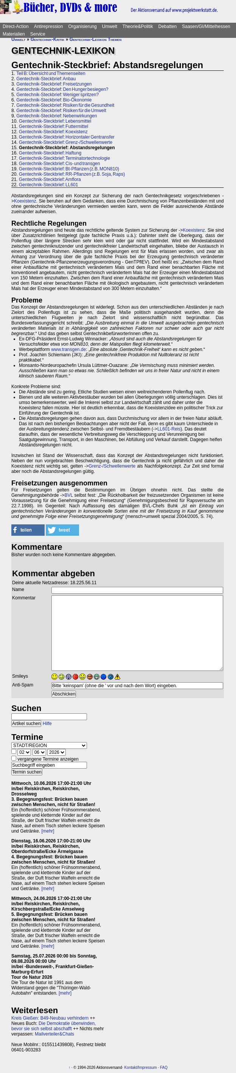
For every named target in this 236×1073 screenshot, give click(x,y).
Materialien (14, 34)
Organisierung (82, 26)
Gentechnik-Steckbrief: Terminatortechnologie (64, 158)
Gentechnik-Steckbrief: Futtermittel (53, 126)
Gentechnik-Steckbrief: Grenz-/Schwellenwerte (65, 142)
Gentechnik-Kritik (48, 39)
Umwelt (109, 26)
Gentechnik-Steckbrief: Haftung (50, 153)
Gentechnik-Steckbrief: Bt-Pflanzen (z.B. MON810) (69, 169)
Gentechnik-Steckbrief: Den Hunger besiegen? (62, 89)
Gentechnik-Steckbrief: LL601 (48, 184)
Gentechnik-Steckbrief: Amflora (50, 179)
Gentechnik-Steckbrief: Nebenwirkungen (56, 116)
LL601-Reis (168, 429)
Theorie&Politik (138, 26)
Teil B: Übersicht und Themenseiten (50, 73)
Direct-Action (16, 26)
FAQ (164, 1067)
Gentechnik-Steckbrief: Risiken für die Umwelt (61, 110)
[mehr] (47, 831)
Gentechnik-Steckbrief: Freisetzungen (54, 84)
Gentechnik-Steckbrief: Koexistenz (53, 131)
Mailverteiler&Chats (54, 1034)
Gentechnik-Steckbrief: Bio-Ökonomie (54, 100)
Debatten (167, 26)
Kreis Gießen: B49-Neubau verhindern (49, 1018)
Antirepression (48, 26)
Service (37, 34)
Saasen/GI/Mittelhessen (206, 26)
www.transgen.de (68, 349)
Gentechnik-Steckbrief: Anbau (46, 78)
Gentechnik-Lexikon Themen (96, 39)
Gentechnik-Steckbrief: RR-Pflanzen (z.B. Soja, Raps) (72, 174)
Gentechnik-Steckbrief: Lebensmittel (55, 121)
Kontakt (130, 1067)
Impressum (147, 1067)
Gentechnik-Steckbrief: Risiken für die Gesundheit (65, 105)
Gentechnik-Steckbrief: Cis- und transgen (59, 163)
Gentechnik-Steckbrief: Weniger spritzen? (57, 94)
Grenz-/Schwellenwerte (111, 466)
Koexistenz (25, 201)
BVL (68, 495)
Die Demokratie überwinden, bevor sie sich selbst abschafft (53, 1026)
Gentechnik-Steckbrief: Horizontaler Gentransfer (67, 137)
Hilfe (47, 723)
